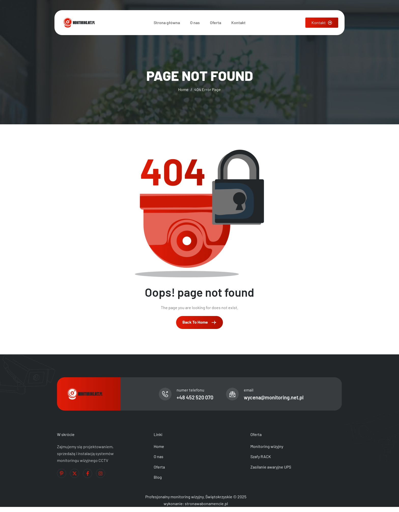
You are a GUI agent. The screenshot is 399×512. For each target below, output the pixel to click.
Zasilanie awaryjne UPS (270, 466)
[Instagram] (100, 473)
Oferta (215, 22)
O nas (195, 22)
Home (159, 446)
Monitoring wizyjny (266, 446)
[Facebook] (87, 473)
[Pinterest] (61, 473)
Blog (158, 477)
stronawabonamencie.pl (206, 503)
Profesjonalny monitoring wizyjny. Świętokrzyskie (188, 496)
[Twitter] (74, 473)
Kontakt (238, 22)
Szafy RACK (260, 456)
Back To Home (199, 322)
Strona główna (167, 22)
